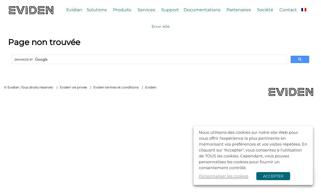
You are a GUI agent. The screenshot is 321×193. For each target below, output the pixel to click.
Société (265, 9)
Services (146, 9)
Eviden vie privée (73, 87)
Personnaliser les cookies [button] (223, 176)
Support (170, 9)
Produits (122, 9)
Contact (288, 9)
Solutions (97, 9)
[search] (148, 59)
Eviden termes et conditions (116, 87)
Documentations (202, 9)
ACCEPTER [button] (273, 176)
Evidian (74, 9)
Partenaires (239, 9)
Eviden (150, 87)
